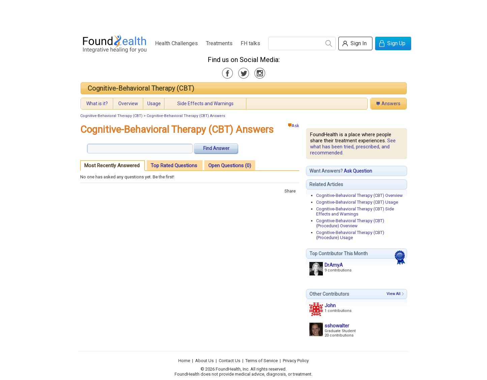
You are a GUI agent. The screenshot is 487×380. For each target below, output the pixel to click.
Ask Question (358, 171)
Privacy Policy (296, 360)
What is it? (97, 103)
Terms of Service (261, 360)
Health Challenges (176, 43)
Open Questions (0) (229, 166)
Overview (128, 103)
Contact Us (229, 360)
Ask (293, 125)
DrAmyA (334, 265)
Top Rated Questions (174, 166)
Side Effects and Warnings (205, 103)
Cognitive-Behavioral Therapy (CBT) (141, 88)
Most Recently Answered (112, 166)
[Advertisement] (243, 15)
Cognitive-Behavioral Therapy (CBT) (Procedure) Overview (350, 223)
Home (184, 360)
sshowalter (337, 326)
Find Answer (216, 148)
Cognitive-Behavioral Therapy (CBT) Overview (359, 195)
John (330, 305)
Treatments (219, 43)
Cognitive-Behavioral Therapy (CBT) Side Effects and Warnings (355, 211)
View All (393, 294)
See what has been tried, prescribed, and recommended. (353, 147)
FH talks (250, 43)
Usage (154, 103)
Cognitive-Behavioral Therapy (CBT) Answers (186, 116)
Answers (391, 103)
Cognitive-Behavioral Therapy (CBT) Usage (357, 202)
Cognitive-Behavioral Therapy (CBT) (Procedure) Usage (350, 235)
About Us (204, 360)
